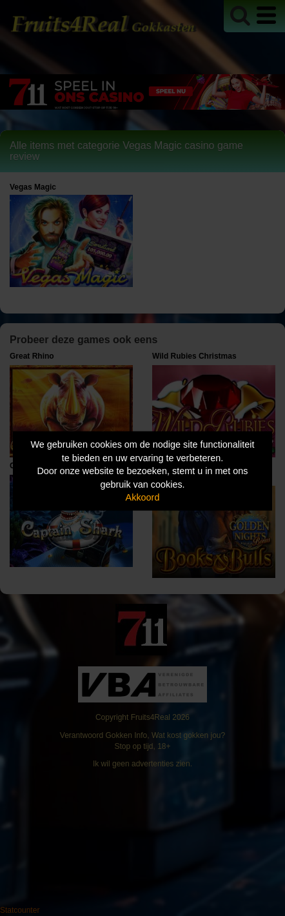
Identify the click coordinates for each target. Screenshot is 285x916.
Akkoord (143, 497)
